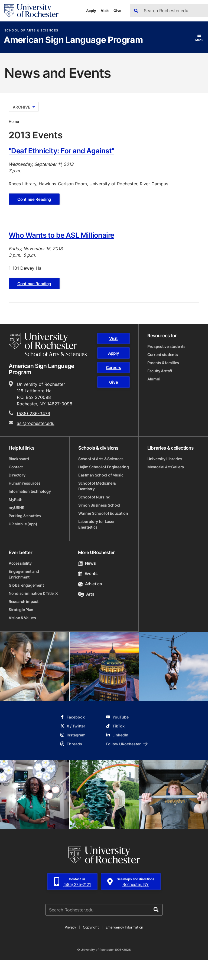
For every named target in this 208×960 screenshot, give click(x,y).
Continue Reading (34, 199)
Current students (162, 354)
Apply (91, 10)
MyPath (15, 499)
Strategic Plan (21, 609)
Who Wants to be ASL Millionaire (61, 235)
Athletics (90, 584)
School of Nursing (94, 497)
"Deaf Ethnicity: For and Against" (61, 150)
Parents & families (163, 362)
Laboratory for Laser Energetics (96, 524)
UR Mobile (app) (23, 523)
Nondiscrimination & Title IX (33, 593)
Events (88, 573)
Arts (86, 594)
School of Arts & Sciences (31, 30)
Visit (105, 10)
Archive (24, 107)
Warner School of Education (103, 513)
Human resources (25, 483)
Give (117, 10)
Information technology (30, 491)
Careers (113, 367)
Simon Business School (99, 505)
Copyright (91, 927)
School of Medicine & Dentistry (96, 486)
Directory (17, 475)
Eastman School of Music (100, 475)
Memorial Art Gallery (165, 466)
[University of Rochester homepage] (31, 10)
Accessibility (20, 563)
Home (14, 121)
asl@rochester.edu (35, 423)
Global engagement (26, 585)
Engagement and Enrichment (24, 574)
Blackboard (19, 458)
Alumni (153, 379)
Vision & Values (22, 617)
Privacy (70, 927)
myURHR (16, 507)
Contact (16, 466)
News (87, 563)
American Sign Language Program (73, 40)
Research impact (23, 601)
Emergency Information (125, 927)
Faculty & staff (159, 370)
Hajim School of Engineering (103, 466)
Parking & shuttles (25, 515)
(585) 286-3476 (33, 414)
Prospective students (166, 346)
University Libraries (164, 458)
